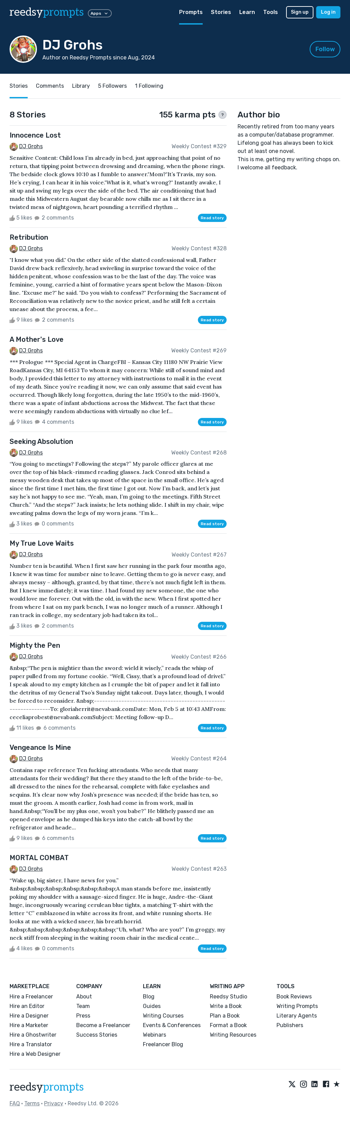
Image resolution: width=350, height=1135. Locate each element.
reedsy (47, 1087)
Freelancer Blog (163, 1044)
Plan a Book (225, 1015)
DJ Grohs (31, 146)
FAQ (15, 1103)
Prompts (191, 12)
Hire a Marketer (29, 1025)
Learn (247, 12)
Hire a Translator (31, 1044)
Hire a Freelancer (31, 996)
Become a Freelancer (103, 1025)
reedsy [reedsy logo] (47, 12)
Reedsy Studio (228, 996)
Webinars (154, 1035)
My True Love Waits (42, 543)
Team (83, 1006)
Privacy (53, 1103)
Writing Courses (163, 1015)
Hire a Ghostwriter (33, 1035)
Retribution (29, 237)
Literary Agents (297, 1015)
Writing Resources (233, 1035)
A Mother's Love (37, 339)
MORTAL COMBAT (39, 858)
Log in (328, 12)
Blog (148, 996)
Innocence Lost (35, 135)
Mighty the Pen (35, 645)
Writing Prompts (297, 1006)
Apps (100, 13)
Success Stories (96, 1035)
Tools (270, 12)
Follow (325, 49)
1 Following (149, 86)
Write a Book (226, 1006)
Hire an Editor (27, 1006)
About (84, 996)
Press (83, 1015)
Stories (221, 12)
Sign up (300, 12)
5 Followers (112, 86)
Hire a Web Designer (35, 1054)
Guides (152, 1006)
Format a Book (228, 1025)
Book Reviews (294, 996)
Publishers (290, 1025)
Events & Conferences (172, 1025)
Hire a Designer (29, 1015)
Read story (212, 217)
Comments (50, 86)
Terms (32, 1103)
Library (81, 86)
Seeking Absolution (41, 441)
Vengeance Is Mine (40, 747)
